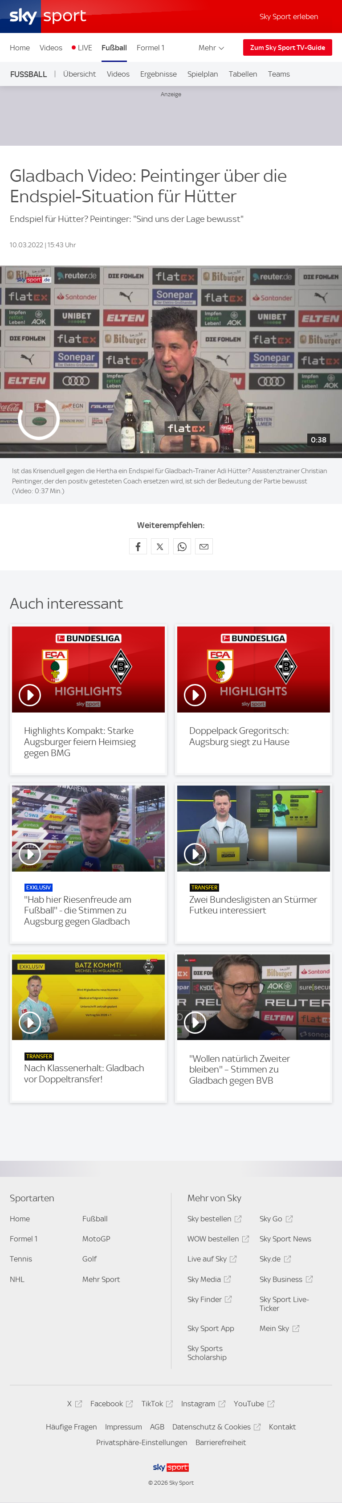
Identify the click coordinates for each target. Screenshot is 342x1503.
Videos (51, 47)
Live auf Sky (210, 1260)
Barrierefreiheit (220, 1442)
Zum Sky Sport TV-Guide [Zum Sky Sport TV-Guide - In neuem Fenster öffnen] (287, 48)
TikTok (156, 1405)
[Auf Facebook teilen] (138, 546)
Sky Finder (208, 1301)
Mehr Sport (101, 1279)
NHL (17, 1279)
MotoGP (96, 1238)
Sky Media (207, 1281)
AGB (157, 1426)
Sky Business (285, 1281)
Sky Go (275, 1220)
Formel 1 (150, 47)
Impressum (123, 1426)
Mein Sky (278, 1330)
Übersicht (79, 74)
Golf (89, 1258)
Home (20, 47)
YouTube (253, 1405)
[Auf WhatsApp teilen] (182, 546)
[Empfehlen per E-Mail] (204, 546)
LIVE (85, 47)
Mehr (212, 47)
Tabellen (243, 74)
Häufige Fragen (71, 1426)
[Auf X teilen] (160, 546)
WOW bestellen (217, 1240)
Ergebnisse (158, 74)
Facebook (110, 1405)
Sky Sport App (210, 1328)
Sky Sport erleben (289, 16)
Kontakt (282, 1426)
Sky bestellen (213, 1220)
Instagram (202, 1405)
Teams (279, 74)
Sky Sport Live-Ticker (284, 1304)
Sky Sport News (285, 1238)
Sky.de (274, 1260)
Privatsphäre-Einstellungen (141, 1442)
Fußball (114, 47)
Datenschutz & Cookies (215, 1428)
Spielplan (202, 74)
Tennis (21, 1258)
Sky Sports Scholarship (207, 1353)
